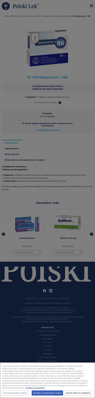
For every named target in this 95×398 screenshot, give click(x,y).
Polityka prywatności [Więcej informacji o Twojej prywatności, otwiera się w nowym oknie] (35, 390)
